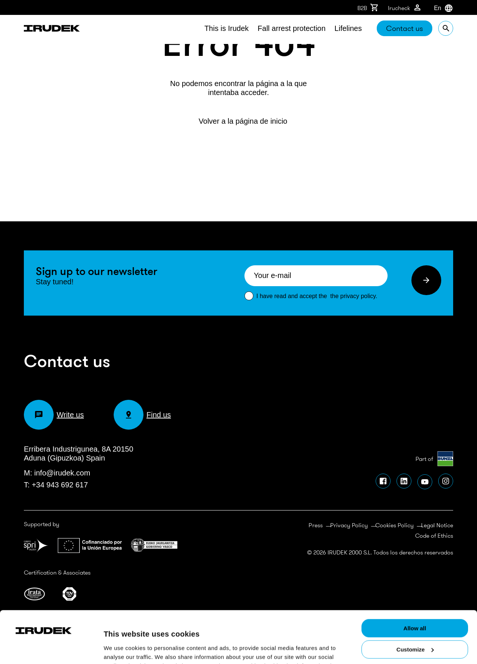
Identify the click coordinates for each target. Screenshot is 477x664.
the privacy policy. (353, 296)
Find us (142, 415)
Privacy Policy (349, 525)
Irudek (52, 29)
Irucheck (405, 7)
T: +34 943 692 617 (56, 485)
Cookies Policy (394, 525)
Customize (415, 597)
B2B (368, 7)
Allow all (415, 576)
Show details (121, 643)
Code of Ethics (434, 535)
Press (316, 525)
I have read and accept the (316, 296)
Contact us (404, 28)
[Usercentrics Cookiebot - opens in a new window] (48, 583)
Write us (54, 415)
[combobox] (434, 8)
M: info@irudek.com (57, 473)
